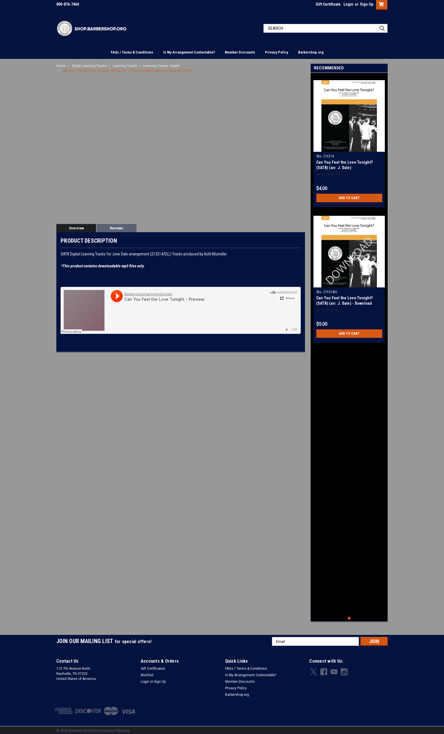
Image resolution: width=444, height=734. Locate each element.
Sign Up (366, 4)
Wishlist (147, 673)
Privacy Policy (276, 52)
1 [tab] (349, 616)
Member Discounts (240, 52)
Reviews (116, 228)
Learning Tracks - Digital (161, 66)
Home (61, 66)
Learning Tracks (125, 66)
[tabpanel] (349, 141)
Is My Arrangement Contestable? (189, 52)
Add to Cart (349, 198)
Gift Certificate (328, 4)
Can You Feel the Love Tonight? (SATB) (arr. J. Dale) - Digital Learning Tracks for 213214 (128, 70)
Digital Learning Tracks (89, 66)
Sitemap (123, 728)
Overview (76, 228)
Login (348, 4)
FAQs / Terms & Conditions (132, 52)
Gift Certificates (153, 666)
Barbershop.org (310, 52)
